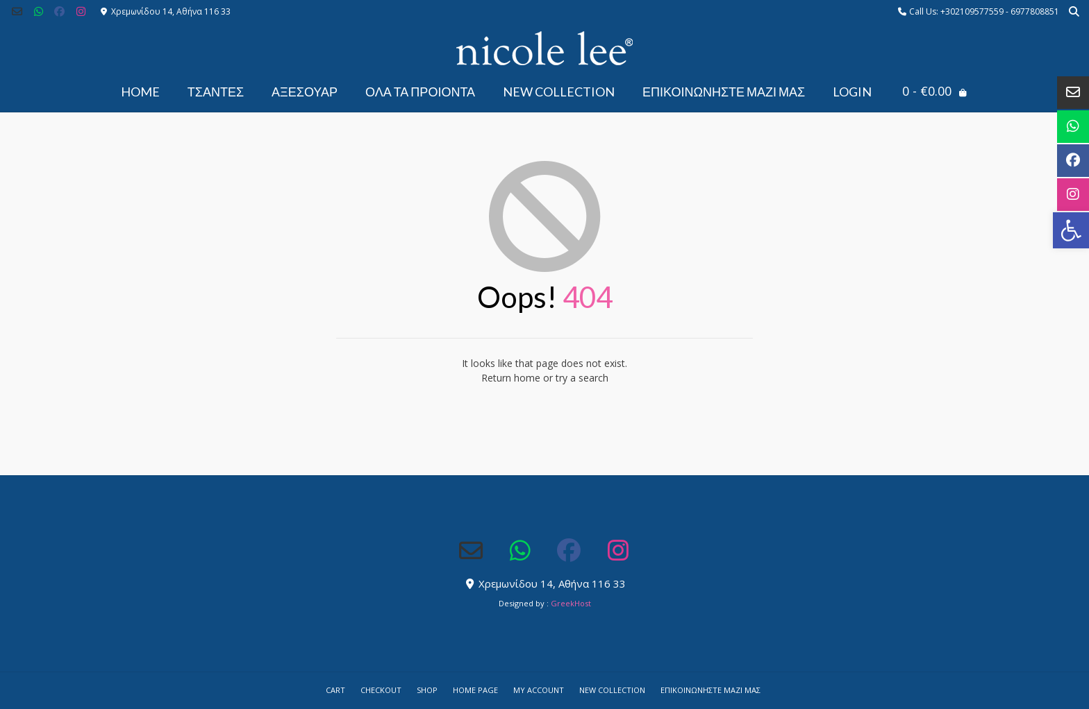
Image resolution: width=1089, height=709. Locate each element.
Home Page (475, 690)
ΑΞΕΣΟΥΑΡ (305, 91)
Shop (427, 690)
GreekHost (571, 603)
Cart (335, 690)
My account (538, 690)
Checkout (380, 690)
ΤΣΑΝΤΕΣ (216, 91)
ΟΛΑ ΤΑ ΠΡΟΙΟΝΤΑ (420, 91)
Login (852, 91)
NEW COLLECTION (559, 91)
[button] (1071, 230)
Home (140, 91)
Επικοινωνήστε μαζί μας (723, 91)
